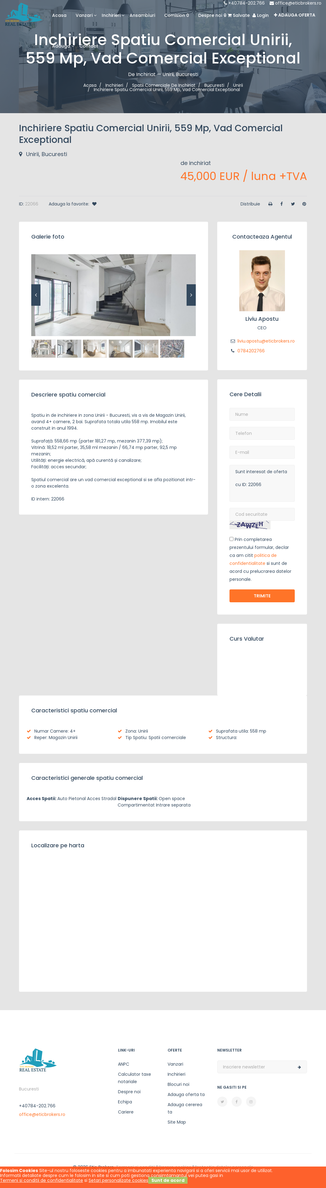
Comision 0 (176, 15)
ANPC (123, 1064)
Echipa (125, 1102)
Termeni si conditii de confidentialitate (41, 1180)
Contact (88, 46)
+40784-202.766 (244, 3)
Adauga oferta (294, 15)
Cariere (126, 1112)
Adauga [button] (61, 46)
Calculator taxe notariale (134, 1078)
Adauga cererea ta (185, 1108)
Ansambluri (142, 15)
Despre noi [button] (210, 15)
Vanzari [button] (84, 15)
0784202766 (247, 351)
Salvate (237, 15)
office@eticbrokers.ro (295, 3)
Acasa (59, 15)
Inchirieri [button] (111, 15)
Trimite (262, 596)
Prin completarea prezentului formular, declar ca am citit (259, 547)
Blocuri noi (178, 1084)
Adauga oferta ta (186, 1094)
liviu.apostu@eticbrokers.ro (262, 341)
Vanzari (175, 1064)
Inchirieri (176, 1074)
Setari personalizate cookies (118, 1180)
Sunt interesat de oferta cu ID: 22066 (262, 483)
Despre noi (129, 1092)
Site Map (177, 1122)
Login (260, 15)
